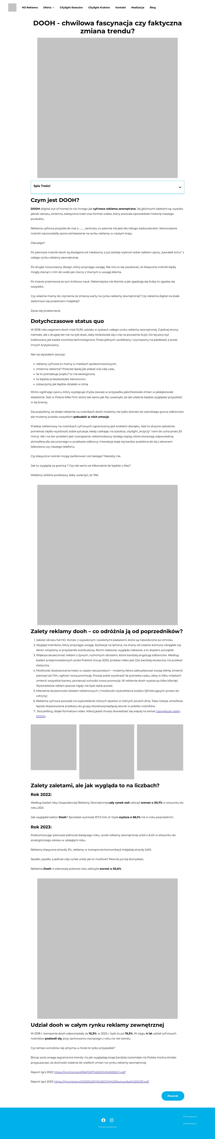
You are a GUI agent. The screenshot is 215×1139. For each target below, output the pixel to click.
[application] (52, 7)
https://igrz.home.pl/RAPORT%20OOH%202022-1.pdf (89, 1072)
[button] (180, 187)
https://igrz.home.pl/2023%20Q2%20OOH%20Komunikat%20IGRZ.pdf (101, 1081)
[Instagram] (112, 1120)
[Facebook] (103, 1120)
